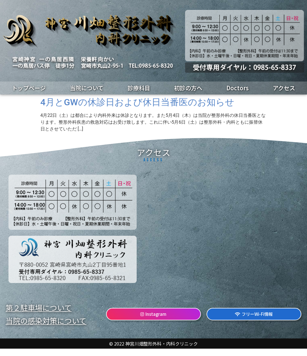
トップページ (29, 88)
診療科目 (139, 88)
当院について (87, 88)
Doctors (237, 88)
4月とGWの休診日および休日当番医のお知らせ (137, 102)
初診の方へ (188, 88)
